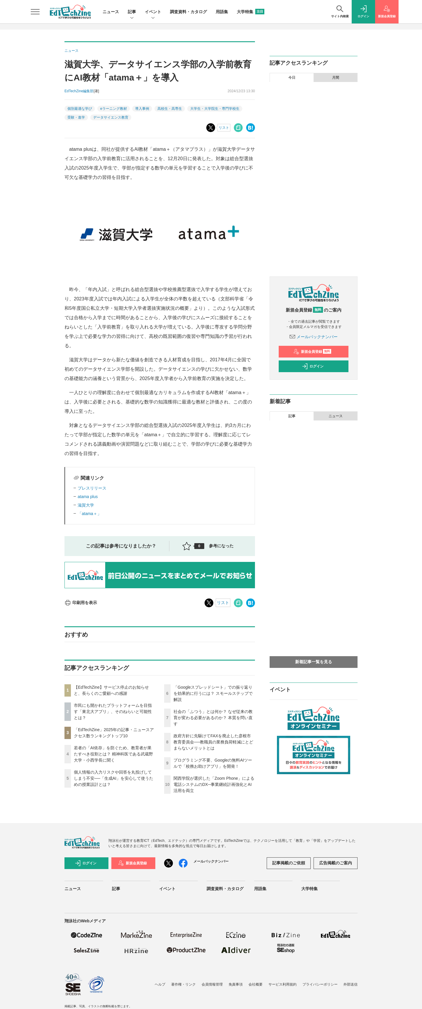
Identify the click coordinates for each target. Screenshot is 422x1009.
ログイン (313, 366)
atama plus (88, 496)
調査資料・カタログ (188, 11)
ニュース (111, 11)
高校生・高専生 (169, 109)
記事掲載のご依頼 (288, 863)
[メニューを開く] (35, 11)
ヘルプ (160, 984)
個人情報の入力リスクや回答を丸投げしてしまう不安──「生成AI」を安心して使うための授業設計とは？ (113, 778)
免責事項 (236, 984)
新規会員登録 (312, 352)
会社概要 (256, 984)
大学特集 (250, 11)
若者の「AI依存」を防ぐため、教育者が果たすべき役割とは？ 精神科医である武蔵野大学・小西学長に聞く (113, 753)
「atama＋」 (89, 513)
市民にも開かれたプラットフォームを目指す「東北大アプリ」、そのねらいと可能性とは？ (113, 711)
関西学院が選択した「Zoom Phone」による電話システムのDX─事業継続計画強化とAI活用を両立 (213, 784)
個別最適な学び (79, 109)
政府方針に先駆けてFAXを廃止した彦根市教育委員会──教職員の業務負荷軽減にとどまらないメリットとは (213, 741)
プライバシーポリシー (320, 984)
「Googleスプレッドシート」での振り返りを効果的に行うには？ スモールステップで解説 (213, 693)
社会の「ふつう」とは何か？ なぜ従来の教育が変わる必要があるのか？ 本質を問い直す (213, 717)
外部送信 (350, 984)
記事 (132, 12)
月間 (335, 78)
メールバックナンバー (314, 336)
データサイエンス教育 (110, 117)
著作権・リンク (183, 984)
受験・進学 (76, 117)
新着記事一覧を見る (313, 661)
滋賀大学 (86, 505)
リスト (224, 128)
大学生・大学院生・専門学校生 (214, 109)
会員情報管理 (212, 984)
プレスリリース (92, 488)
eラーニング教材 (113, 109)
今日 (291, 78)
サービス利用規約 (282, 984)
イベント (153, 12)
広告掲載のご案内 (335, 863)
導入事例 (142, 109)
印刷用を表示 (80, 602)
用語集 (222, 11)
